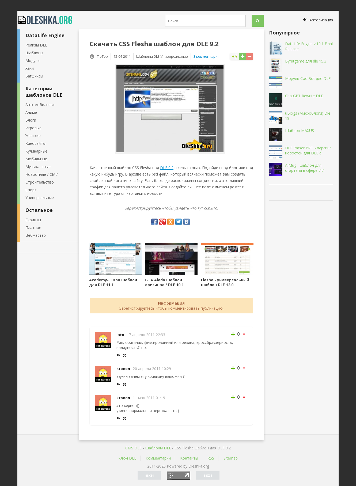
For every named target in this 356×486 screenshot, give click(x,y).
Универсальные (39, 197)
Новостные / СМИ (41, 174)
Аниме (31, 112)
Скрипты (33, 219)
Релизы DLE (36, 45)
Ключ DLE (127, 458)
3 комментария (206, 56)
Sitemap (231, 458)
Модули (32, 60)
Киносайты (35, 143)
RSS (210, 458)
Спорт (31, 189)
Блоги (30, 120)
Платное (33, 227)
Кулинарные (36, 151)
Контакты (189, 458)
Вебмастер (35, 235)
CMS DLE (133, 447)
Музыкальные (38, 166)
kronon (123, 368)
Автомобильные (40, 104)
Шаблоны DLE (158, 447)
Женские (33, 135)
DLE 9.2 (166, 167)
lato (120, 334)
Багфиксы (34, 76)
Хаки (29, 68)
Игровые (33, 127)
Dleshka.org (48, 20)
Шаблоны (34, 52)
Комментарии (158, 458)
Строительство (39, 182)
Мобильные (36, 158)
